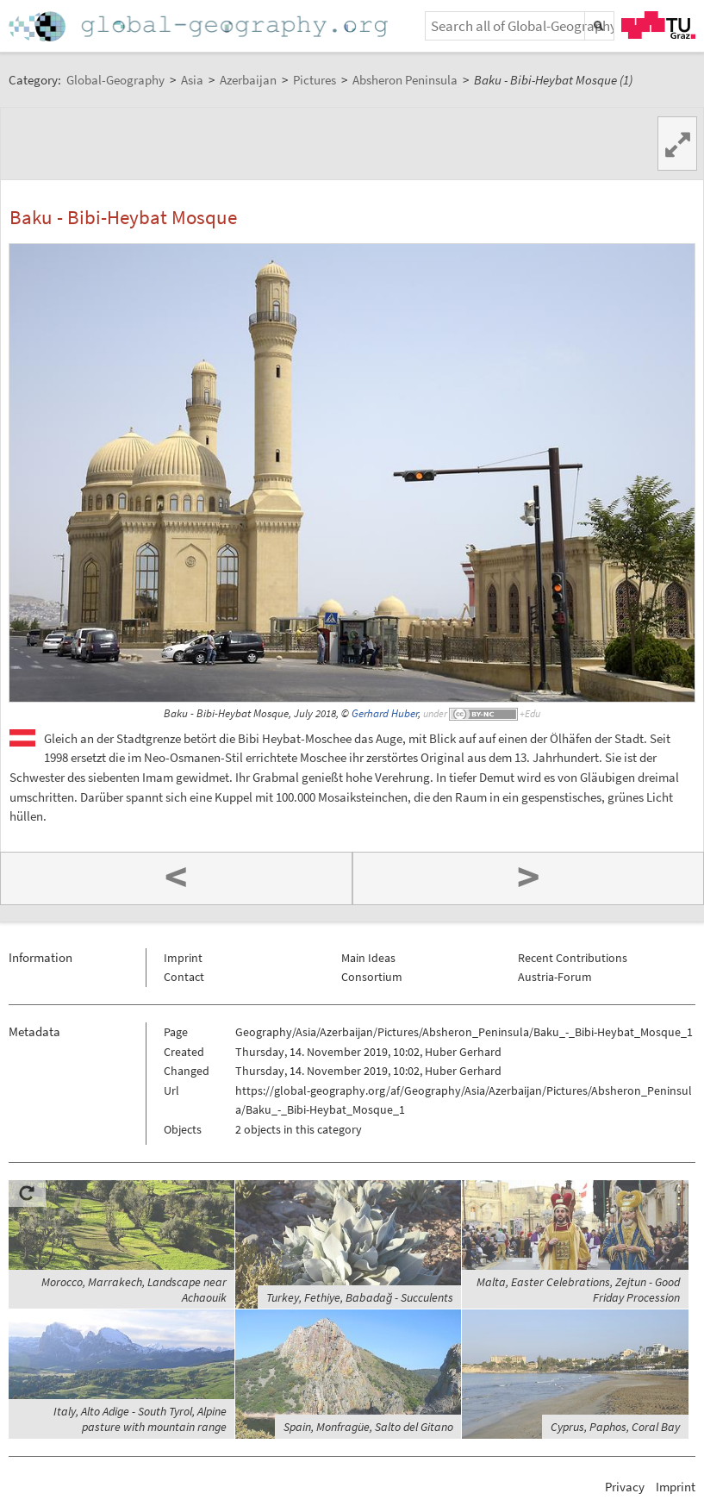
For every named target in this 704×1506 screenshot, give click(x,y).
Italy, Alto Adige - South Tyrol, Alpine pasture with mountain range (140, 1418)
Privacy (625, 1486)
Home (200, 26)
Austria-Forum (555, 976)
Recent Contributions (572, 957)
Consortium (371, 976)
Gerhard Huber (385, 713)
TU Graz (658, 25)
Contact (184, 976)
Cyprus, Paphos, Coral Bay (615, 1426)
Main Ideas (368, 957)
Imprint (183, 957)
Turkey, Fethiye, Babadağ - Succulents (359, 1297)
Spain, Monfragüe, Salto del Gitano (368, 1426)
